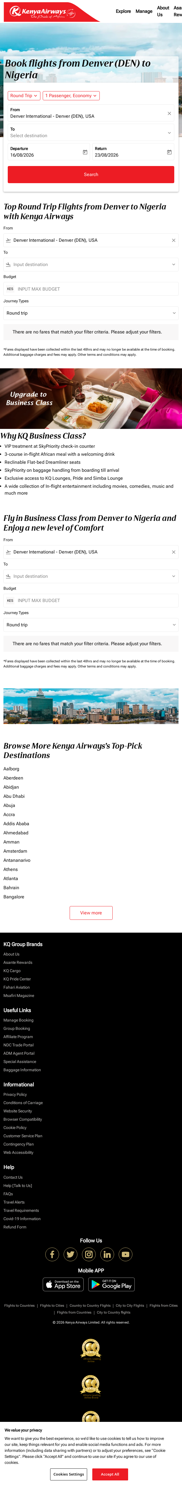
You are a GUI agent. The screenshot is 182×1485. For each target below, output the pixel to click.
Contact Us (13, 1177)
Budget (9, 276)
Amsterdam (15, 851)
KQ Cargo (12, 970)
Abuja (9, 805)
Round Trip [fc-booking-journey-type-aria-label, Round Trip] (21, 95)
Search (91, 174)
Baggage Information (22, 1070)
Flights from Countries (74, 1312)
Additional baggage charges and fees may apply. (40, 355)
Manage (144, 11)
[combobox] (91, 240)
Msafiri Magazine (18, 995)
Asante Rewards (17, 962)
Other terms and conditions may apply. (107, 355)
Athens (10, 869)
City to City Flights (130, 1306)
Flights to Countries (19, 1306)
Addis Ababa (16, 823)
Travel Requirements (21, 1210)
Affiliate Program (18, 1036)
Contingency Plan (18, 1144)
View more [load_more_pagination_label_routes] (91, 913)
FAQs (8, 1194)
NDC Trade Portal (18, 1045)
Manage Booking (18, 1020)
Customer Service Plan (22, 1136)
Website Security (17, 1111)
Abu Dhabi (14, 796)
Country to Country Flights (90, 1306)
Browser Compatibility (22, 1119)
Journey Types (16, 301)
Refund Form (14, 1227)
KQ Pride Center (17, 979)
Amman (11, 842)
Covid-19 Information (22, 1218)
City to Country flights (113, 1312)
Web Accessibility (18, 1152)
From (15, 109)
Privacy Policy (15, 1094)
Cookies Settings (68, 1474)
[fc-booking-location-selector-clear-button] (170, 113)
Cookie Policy (14, 1127)
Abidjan (11, 787)
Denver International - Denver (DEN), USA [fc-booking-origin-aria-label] (52, 116)
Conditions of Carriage (23, 1102)
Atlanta (10, 878)
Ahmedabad (15, 833)
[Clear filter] (173, 240)
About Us (163, 11)
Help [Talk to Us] (17, 1185)
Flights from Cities (164, 1306)
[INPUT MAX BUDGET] (95, 289)
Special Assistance (19, 1061)
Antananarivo (16, 860)
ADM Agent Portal (18, 1053)
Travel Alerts (14, 1202)
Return (101, 148)
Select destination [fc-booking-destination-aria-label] (28, 135)
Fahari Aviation (16, 987)
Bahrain (11, 887)
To (12, 129)
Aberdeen (13, 778)
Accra (9, 814)
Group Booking (16, 1028)
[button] (71, 95)
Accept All (110, 1474)
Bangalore (13, 897)
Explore (123, 11)
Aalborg (11, 769)
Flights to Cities (52, 1306)
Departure (19, 148)
